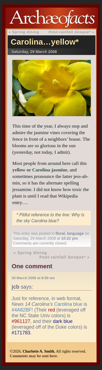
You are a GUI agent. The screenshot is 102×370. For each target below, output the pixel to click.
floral (60, 233)
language (75, 233)
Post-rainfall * (70, 32)
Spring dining (25, 32)
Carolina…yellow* (45, 41)
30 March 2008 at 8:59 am (33, 278)
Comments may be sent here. (34, 356)
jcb (15, 287)
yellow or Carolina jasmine (39, 169)
